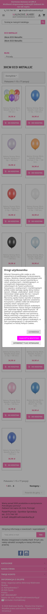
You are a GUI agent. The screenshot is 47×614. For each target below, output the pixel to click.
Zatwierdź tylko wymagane (26, 343)
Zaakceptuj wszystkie (29, 338)
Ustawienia (34, 332)
